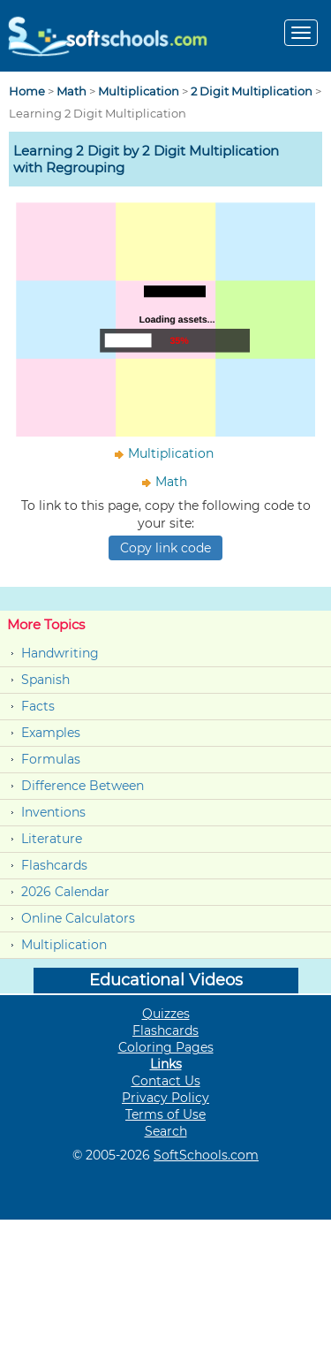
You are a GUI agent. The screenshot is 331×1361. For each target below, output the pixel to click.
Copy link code (165, 548)
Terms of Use (165, 1114)
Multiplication (138, 91)
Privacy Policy (165, 1098)
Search (166, 1131)
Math (71, 91)
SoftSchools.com (206, 1155)
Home (27, 91)
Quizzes (166, 1014)
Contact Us (166, 1081)
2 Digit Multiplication (251, 91)
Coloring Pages (166, 1047)
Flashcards (54, 865)
